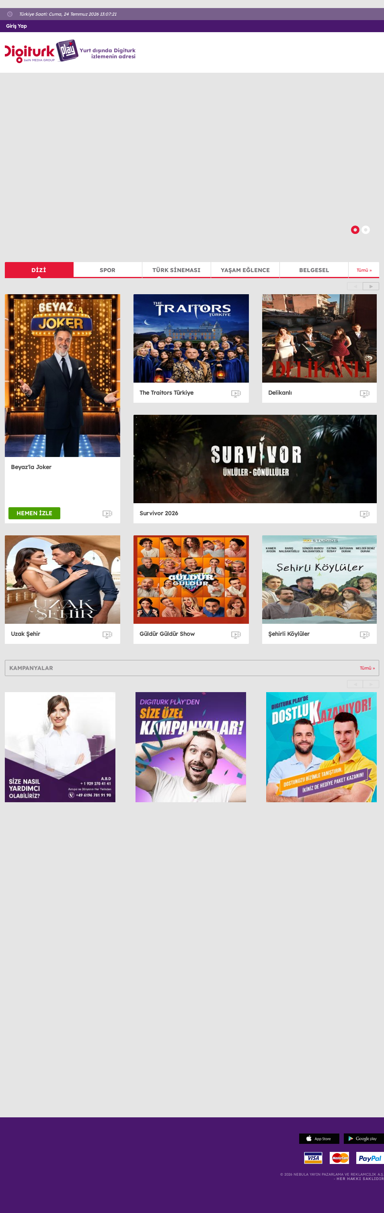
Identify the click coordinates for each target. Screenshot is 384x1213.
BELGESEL (314, 270)
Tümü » (364, 270)
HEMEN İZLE (34, 513)
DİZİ (38, 270)
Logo (43, 51)
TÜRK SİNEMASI (176, 270)
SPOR (107, 270)
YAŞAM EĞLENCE (245, 270)
